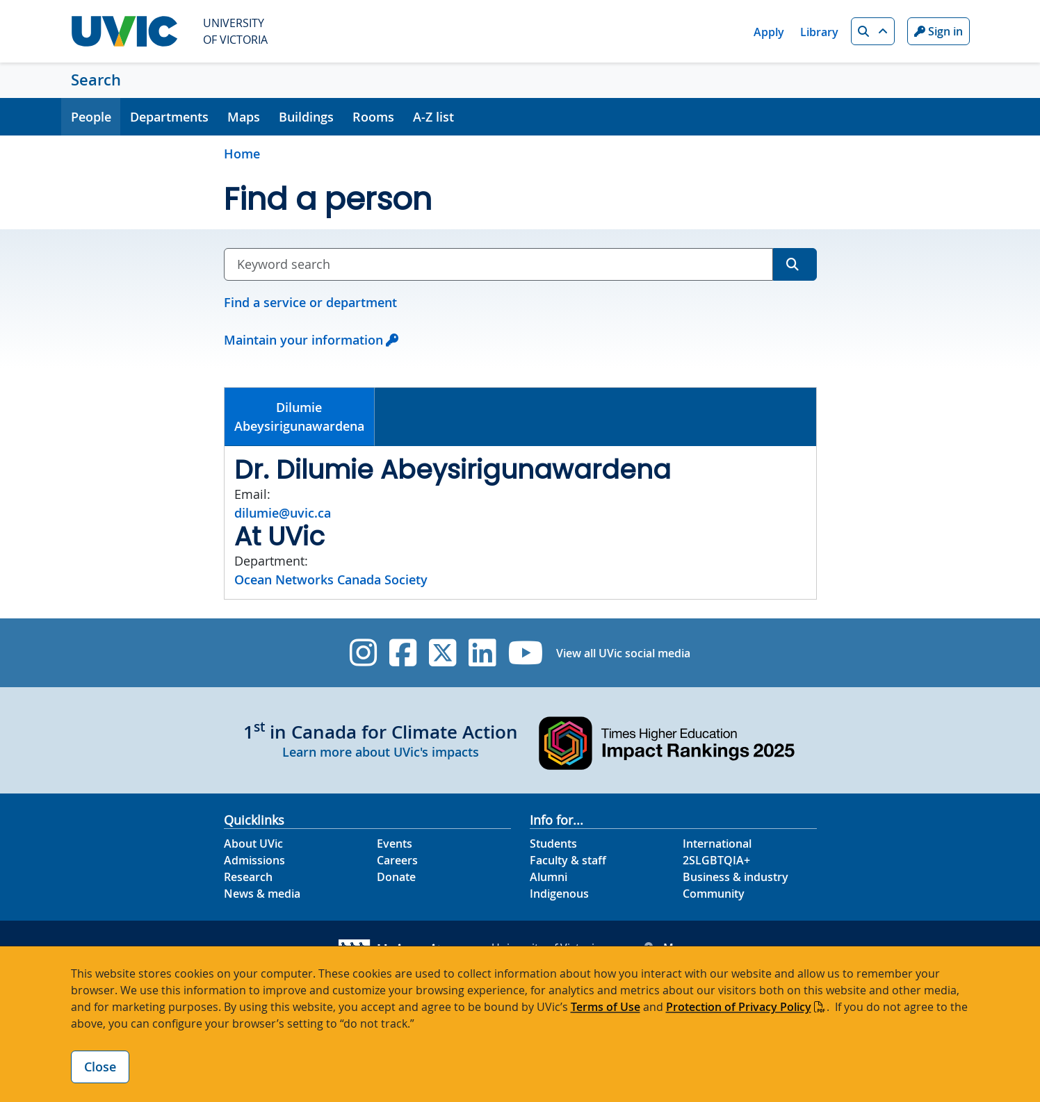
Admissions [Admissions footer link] (254, 860)
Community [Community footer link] (714, 893)
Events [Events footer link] (394, 843)
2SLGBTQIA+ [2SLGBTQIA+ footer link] (716, 860)
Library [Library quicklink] (819, 32)
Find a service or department (310, 302)
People (91, 116)
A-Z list (433, 116)
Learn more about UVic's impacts (380, 751)
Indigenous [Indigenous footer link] (559, 893)
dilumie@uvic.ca (282, 512)
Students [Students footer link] (553, 843)
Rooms (373, 116)
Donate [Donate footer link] (396, 877)
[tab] (300, 417)
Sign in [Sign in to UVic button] (938, 31)
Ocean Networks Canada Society (331, 579)
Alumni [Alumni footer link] (548, 877)
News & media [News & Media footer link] (262, 893)
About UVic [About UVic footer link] (253, 843)
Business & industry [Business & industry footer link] (735, 877)
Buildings (306, 116)
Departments (169, 116)
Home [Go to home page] (242, 153)
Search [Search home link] (96, 79)
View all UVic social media (623, 653)
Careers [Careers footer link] (397, 860)
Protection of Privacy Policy (738, 1006)
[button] (873, 31)
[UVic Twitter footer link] (442, 652)
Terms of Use (605, 1006)
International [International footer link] (717, 843)
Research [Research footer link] (248, 877)
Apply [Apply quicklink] (769, 32)
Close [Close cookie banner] (100, 1066)
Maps (243, 116)
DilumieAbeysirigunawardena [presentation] (299, 416)
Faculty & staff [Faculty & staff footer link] (568, 860)
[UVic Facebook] (402, 652)
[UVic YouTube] (526, 652)
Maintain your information (303, 339)
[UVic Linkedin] (482, 652)
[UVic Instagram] (363, 652)
